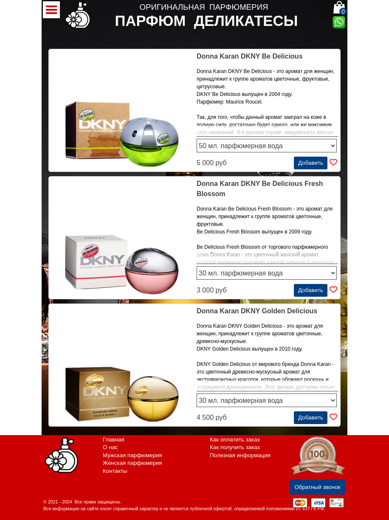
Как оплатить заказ (235, 439)
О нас (110, 447)
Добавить (310, 163)
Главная (113, 439)
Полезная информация (240, 455)
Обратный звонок (318, 487)
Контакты (115, 471)
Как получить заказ (235, 447)
